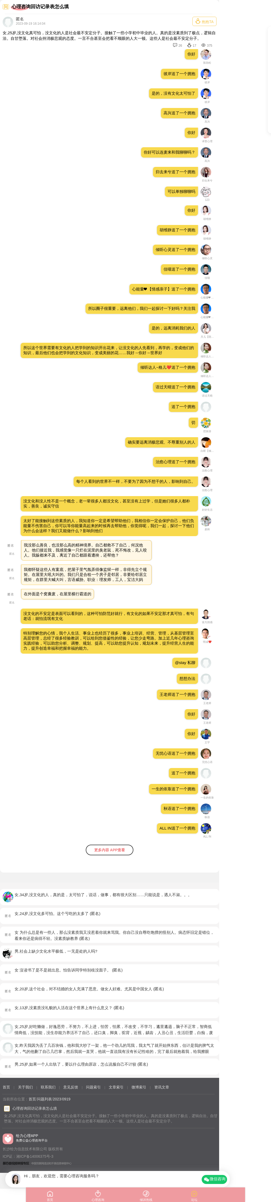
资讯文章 (161, 1087)
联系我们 (48, 1087)
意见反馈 (70, 1087)
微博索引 (139, 1087)
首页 (6, 1087)
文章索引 (116, 1087)
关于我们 (25, 1087)
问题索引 (93, 1087)
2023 (57, 1099)
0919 (66, 1099)
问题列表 (44, 1099)
